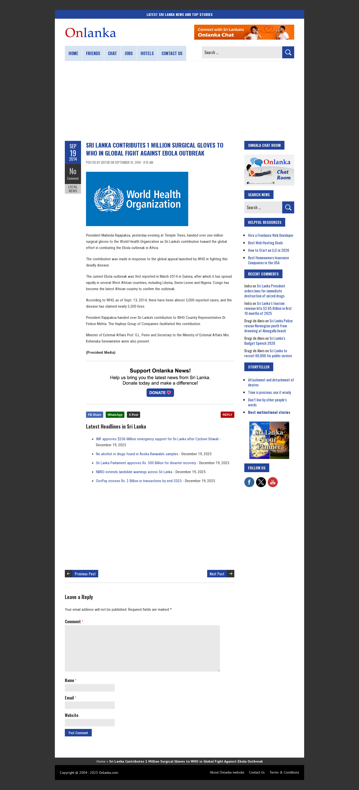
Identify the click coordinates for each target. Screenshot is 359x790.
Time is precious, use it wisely (269, 392)
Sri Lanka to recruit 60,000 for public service (268, 353)
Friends (93, 53)
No (73, 171)
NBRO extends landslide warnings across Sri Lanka (134, 472)
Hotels (147, 53)
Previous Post (85, 573)
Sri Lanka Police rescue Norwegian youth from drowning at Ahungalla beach (268, 325)
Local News (73, 189)
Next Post (217, 573)
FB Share (94, 415)
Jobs (129, 53)
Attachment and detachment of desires (271, 382)
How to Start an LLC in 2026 (268, 250)
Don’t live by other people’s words (267, 402)
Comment (73, 178)
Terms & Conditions (284, 772)
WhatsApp (115, 415)
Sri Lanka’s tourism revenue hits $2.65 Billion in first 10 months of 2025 (268, 308)
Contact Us (257, 772)
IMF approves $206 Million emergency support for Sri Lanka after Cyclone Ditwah (157, 439)
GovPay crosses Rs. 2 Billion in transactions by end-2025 (139, 481)
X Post (133, 415)
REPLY (227, 415)
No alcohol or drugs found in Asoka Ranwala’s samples (137, 454)
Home (73, 53)
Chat (112, 53)
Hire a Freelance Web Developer (270, 235)
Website (71, 715)
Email (70, 698)
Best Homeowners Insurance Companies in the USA (268, 260)
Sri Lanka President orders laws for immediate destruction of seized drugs (264, 290)
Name (70, 680)
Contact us (172, 53)
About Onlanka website (227, 772)
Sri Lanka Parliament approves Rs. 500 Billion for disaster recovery (146, 463)
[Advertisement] (179, 101)
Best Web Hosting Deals (265, 242)
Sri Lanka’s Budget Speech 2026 (264, 340)
